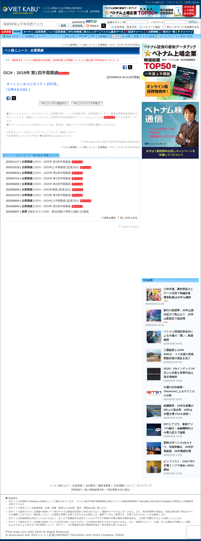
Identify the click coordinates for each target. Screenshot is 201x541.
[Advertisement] (170, 189)
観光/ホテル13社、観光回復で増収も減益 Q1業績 (59, 211)
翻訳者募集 (104, 485)
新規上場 (69, 36)
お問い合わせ (192, 2)
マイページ (185, 31)
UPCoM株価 (74, 31)
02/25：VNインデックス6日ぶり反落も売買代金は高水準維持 (179, 372)
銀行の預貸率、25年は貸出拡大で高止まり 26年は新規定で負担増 (179, 314)
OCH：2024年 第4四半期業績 (53, 183)
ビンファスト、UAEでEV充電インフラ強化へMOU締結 (179, 465)
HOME (17, 31)
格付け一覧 (167, 31)
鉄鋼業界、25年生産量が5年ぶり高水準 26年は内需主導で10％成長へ (179, 409)
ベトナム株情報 (69, 44)
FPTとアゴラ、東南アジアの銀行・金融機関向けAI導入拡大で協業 (178, 428)
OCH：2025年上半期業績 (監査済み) (57, 167)
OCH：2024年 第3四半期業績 (53, 195)
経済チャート (134, 31)
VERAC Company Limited (33, 501)
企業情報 (151, 31)
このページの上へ (131, 226)
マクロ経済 (148, 36)
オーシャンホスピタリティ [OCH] (31, 84)
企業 (128, 36)
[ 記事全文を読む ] (18, 89)
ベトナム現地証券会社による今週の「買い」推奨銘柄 (178, 335)
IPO (93, 36)
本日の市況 (185, 36)
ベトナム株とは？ (156, 2)
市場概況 (30, 36)
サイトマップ (175, 2)
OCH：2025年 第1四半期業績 (53, 178)
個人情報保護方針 (94, 489)
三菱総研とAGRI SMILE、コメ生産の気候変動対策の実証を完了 (179, 354)
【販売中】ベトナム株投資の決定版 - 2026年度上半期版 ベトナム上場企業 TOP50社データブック (65, 60)
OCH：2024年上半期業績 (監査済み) (57, 200)
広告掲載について (124, 485)
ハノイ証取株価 (56, 31)
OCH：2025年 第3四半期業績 (53, 161)
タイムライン (166, 36)
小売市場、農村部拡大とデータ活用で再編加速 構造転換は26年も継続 (178, 293)
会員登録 (6, 31)
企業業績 (117, 36)
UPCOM (82, 36)
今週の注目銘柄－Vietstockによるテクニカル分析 (179, 391)
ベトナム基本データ (112, 31)
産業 (136, 36)
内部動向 (103, 36)
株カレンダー (91, 31)
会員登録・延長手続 (125, 27)
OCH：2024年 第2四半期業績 (53, 206)
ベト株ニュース (87, 44)
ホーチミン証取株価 (34, 31)
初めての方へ (12, 36)
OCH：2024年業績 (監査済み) (53, 189)
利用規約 (76, 489)
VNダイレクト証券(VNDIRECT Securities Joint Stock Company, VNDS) (144, 501)
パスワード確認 (151, 27)
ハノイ (57, 36)
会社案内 (90, 485)
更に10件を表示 (129, 217)
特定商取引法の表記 (118, 489)
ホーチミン (44, 36)
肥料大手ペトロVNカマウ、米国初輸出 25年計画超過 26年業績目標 (179, 447)
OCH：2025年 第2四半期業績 (53, 172)
